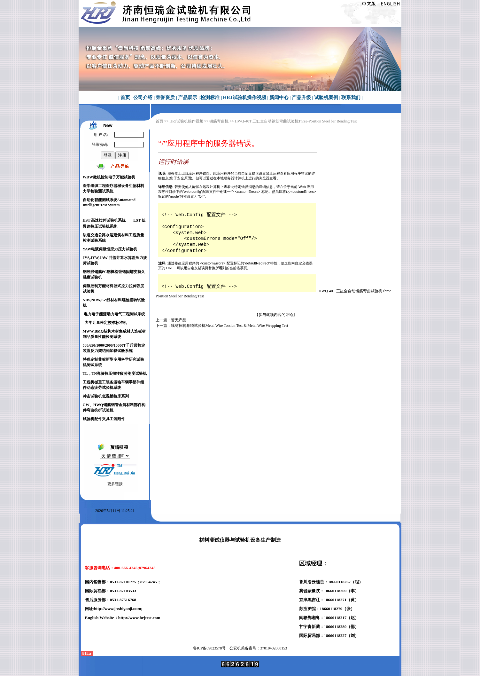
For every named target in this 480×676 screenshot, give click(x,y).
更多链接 (115, 484)
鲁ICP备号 (209, 648)
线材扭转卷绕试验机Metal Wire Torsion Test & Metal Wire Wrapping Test (229, 325)
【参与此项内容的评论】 (276, 314)
